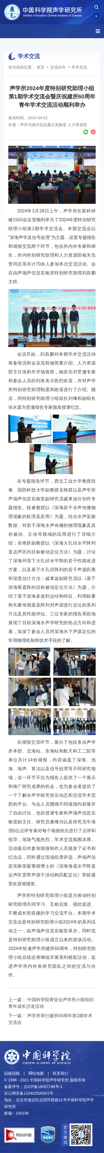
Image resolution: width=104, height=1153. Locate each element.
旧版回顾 (12, 1073)
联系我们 (60, 1073)
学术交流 (79, 67)
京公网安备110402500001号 (28, 1093)
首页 (40, 67)
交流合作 (58, 67)
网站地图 (36, 1073)
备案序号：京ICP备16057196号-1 (33, 1086)
